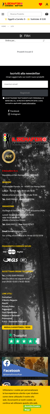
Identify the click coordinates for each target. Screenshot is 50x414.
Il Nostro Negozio (9, 300)
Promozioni (7, 318)
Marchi (5, 303)
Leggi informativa (28, 103)
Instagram (14, 114)
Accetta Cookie (32, 406)
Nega (27, 409)
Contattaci (7, 297)
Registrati (25, 93)
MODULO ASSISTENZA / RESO (17, 327)
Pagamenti (7, 309)
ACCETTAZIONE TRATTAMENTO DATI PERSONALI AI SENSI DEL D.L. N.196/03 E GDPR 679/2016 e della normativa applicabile (24, 100)
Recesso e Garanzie (10, 315)
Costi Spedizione (9, 312)
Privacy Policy (8, 306)
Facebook (13, 111)
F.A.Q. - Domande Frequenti (14, 322)
